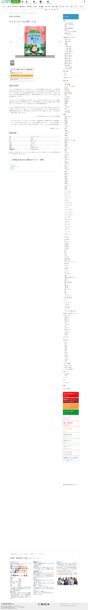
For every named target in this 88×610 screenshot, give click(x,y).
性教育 (66, 275)
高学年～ (13, 167)
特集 (64, 20)
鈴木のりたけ (67, 154)
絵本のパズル (67, 320)
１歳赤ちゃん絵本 (68, 41)
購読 (78, 603)
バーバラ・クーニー (68, 197)
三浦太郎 (66, 180)
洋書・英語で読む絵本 (68, 297)
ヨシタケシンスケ (68, 185)
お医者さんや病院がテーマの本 (70, 277)
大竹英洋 (66, 133)
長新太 (66, 166)
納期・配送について (14, 591)
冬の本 (66, 108)
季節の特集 (29, 6)
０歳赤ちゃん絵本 (68, 39)
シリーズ (65, 300)
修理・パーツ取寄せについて (39, 585)
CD (64, 379)
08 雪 (65, 354)
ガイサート (66, 195)
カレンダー (66, 331)
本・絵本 (41, 6)
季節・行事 (65, 80)
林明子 (66, 171)
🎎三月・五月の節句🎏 (13, 6)
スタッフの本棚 (66, 363)
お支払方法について (14, 561)
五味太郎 (66, 144)
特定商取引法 (62, 603)
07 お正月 (66, 352)
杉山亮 (66, 150)
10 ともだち (67, 357)
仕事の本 (66, 278)
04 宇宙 (66, 347)
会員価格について (37, 566)
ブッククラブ (66, 382)
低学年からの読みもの (68, 55)
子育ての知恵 (67, 239)
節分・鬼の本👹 (67, 84)
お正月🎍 (66, 82)
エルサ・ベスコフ (68, 217)
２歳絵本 (66, 43)
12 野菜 (66, 361)
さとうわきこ (67, 147)
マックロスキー (67, 221)
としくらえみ (67, 169)
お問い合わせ (74, 603)
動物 (65, 251)
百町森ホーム (11, 13)
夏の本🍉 (66, 103)
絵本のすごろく (67, 319)
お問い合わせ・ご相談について (40, 591)
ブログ (81, 6)
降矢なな (66, 174)
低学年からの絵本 (68, 53)
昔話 (65, 241)
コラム (67, 6)
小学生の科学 (67, 246)
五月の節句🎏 (67, 98)
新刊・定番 (22, 13)
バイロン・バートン (68, 234)
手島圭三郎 (66, 168)
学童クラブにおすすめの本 (69, 24)
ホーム (4, 6)
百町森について (33, 553)
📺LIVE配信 (22, 6)
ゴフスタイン (67, 200)
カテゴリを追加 (66, 388)
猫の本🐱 (66, 88)
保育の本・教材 (67, 260)
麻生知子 (66, 120)
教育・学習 (66, 268)
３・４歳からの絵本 (68, 46)
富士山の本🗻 (67, 89)
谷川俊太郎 (66, 162)
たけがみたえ (67, 159)
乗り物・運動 (55, 6)
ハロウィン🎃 (67, 106)
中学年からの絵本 (68, 58)
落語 (65, 284)
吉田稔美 (66, 186)
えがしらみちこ (67, 132)
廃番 (64, 385)
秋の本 (66, 105)
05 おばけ (66, 349)
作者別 (64, 114)
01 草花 (66, 342)
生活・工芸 (47, 6)
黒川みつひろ (67, 138)
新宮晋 (66, 149)
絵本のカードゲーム (68, 315)
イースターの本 (67, 96)
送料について (13, 577)
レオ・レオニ (67, 229)
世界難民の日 (67, 101)
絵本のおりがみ (67, 329)
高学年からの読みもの (68, 63)
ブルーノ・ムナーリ (68, 226)
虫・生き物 (66, 248)
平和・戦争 (66, 287)
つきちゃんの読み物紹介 (69, 369)
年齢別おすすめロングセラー (69, 37)
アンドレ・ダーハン (68, 205)
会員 (71, 6)
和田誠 (66, 188)
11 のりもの (67, 359)
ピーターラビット (68, 302)
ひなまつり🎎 (67, 91)
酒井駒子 (66, 145)
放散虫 (66, 26)
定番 (65, 75)
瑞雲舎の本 (66, 29)
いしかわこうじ (67, 125)
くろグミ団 (66, 305)
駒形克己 (66, 142)
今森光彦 (66, 130)
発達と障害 (66, 285)
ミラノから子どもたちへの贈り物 (70, 31)
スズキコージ (67, 152)
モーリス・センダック (68, 202)
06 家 (65, 350)
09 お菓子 (66, 355)
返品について (36, 578)
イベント (76, 6)
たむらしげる (67, 164)
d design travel (67, 373)
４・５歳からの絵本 (68, 48)
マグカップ (66, 322)
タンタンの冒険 (67, 307)
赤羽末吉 (66, 118)
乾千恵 (66, 128)
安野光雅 (66, 121)
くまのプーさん (67, 304)
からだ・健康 (67, 273)
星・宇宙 (66, 249)
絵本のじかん (66, 339)
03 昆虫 (66, 345)
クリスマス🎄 (67, 110)
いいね (66, 377)
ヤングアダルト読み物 (68, 67)
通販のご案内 (14, 553)
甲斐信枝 (66, 135)
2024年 (12, 169)
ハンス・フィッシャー (68, 212)
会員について (42, 553)
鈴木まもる (66, 156)
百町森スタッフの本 (68, 116)
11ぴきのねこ (67, 332)
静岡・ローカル (67, 289)
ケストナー (66, 198)
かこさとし (66, 137)
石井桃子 (66, 123)
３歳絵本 (66, 44)
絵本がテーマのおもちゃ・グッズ (70, 313)
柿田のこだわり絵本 (68, 365)
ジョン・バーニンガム (68, 209)
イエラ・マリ (67, 222)
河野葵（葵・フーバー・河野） (70, 140)
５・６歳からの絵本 (68, 49)
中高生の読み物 (67, 65)
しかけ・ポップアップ (68, 296)
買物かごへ (21, 75)
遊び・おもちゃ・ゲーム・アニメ (70, 261)
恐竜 (65, 253)
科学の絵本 (66, 244)
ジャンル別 (65, 237)
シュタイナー (67, 270)
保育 (46, 9)
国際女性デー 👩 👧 (68, 93)
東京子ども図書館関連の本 (69, 28)
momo (66, 375)
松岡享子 (66, 178)
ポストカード (67, 327)
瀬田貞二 (66, 157)
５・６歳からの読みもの (69, 51)
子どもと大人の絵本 (68, 68)
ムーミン (66, 309)
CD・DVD (61, 6)
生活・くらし (67, 280)
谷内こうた (66, 161)
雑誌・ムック (66, 371)
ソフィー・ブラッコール (69, 214)
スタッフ (74, 571)
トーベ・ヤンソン (68, 231)
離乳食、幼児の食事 (68, 282)
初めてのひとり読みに (68, 56)
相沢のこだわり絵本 (68, 367)
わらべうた (66, 265)
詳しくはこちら (34, 558)
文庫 (65, 290)
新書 (65, 292)
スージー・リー (67, 233)
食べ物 (66, 254)
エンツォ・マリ (67, 224)
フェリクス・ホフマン (68, 219)
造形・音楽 (66, 263)
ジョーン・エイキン (68, 210)
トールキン (66, 207)
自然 (65, 272)
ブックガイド (67, 294)
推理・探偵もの (67, 258)
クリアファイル (67, 324)
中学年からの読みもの (68, 60)
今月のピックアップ (67, 77)
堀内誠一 (66, 176)
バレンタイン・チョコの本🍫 (70, 86)
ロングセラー (66, 337)
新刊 (27, 13)
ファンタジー (67, 256)
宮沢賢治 (66, 181)
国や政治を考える (68, 33)
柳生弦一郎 (66, 183)
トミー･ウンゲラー (68, 190)
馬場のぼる (66, 173)
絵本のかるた (67, 317)
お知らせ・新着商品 (23, 553)
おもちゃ (35, 6)
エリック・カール (68, 193)
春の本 (66, 94)
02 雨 (65, 343)
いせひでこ (66, 126)
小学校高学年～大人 (33, 13)
